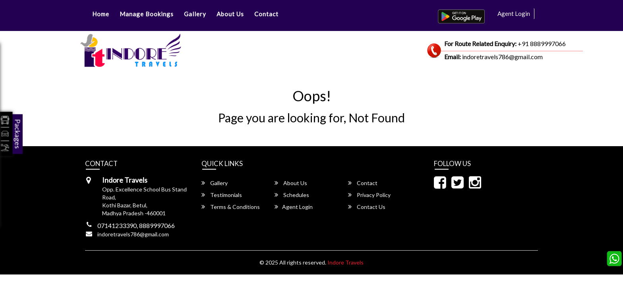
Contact (266, 13)
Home (100, 13)
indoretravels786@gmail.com (133, 234)
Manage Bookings (147, 13)
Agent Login (513, 13)
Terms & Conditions (230, 206)
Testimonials (221, 194)
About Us (230, 13)
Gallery (195, 13)
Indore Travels (345, 262)
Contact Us (366, 206)
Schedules (292, 194)
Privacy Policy (369, 194)
